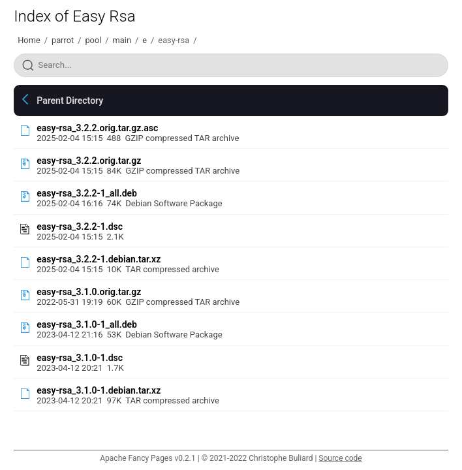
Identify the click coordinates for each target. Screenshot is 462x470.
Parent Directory (70, 100)
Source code (340, 458)
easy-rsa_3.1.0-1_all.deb (87, 324)
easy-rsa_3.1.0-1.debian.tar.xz (99, 390)
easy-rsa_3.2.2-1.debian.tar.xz (99, 259)
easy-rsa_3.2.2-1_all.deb (87, 193)
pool (93, 40)
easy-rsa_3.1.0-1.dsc (80, 357)
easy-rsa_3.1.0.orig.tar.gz (89, 292)
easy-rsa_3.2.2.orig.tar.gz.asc (97, 128)
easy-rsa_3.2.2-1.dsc (80, 226)
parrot (63, 40)
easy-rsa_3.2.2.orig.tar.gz (89, 160)
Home (29, 40)
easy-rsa (173, 40)
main (122, 40)
